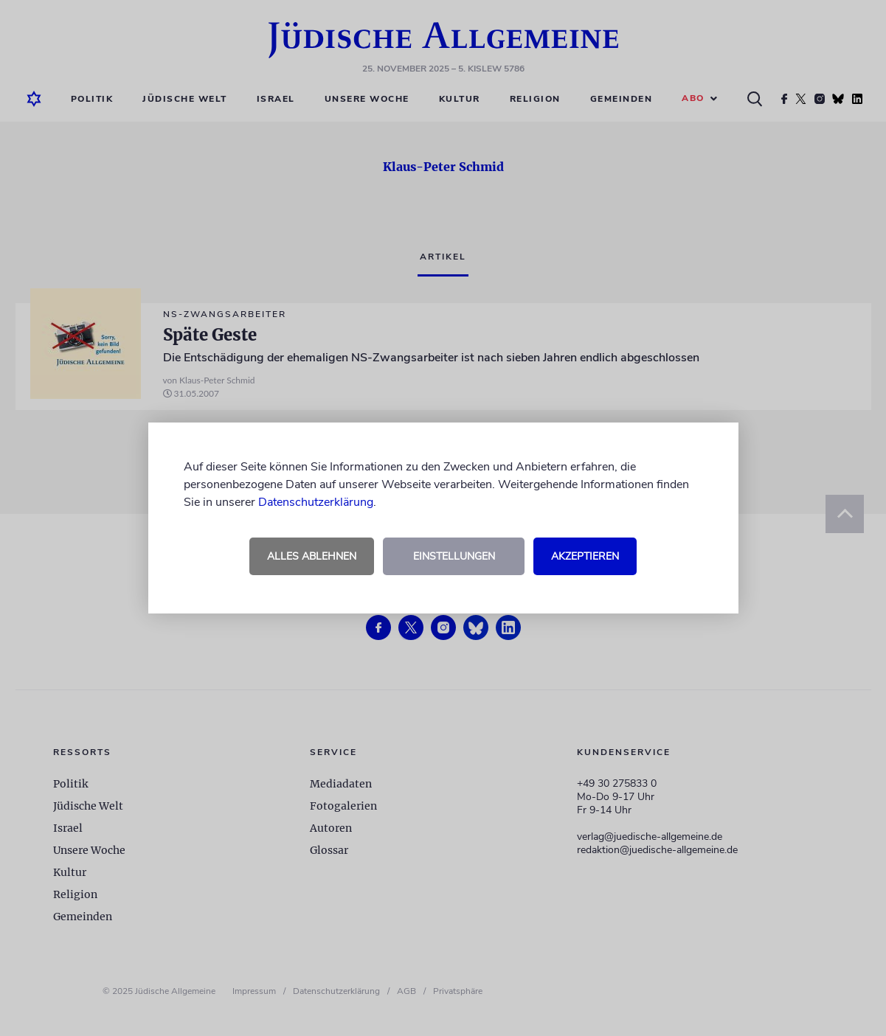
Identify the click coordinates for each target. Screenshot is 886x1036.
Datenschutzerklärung (315, 502)
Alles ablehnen (311, 556)
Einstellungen (454, 556)
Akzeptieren (585, 556)
